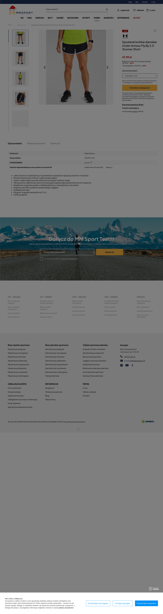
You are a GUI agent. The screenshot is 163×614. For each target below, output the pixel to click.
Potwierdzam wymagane (98, 603)
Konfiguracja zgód (122, 603)
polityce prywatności (66, 608)
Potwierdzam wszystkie (146, 603)
